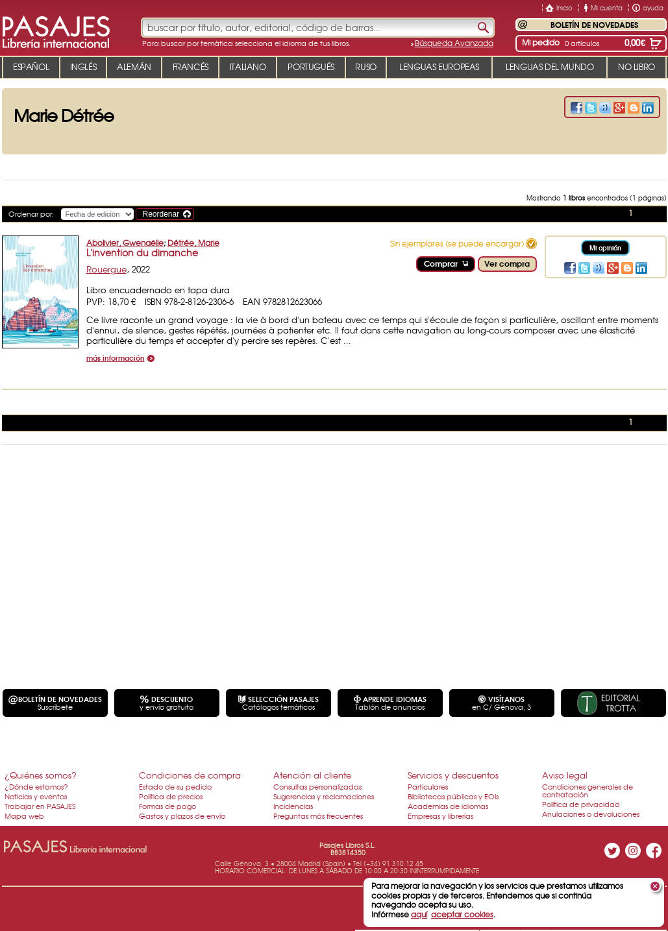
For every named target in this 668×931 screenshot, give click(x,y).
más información (115, 358)
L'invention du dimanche (142, 252)
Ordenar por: (31, 213)
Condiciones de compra (190, 775)
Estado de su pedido (175, 786)
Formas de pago (167, 806)
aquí (419, 914)
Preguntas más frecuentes (318, 815)
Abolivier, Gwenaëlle (125, 242)
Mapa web (24, 815)
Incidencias (293, 806)
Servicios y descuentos (453, 775)
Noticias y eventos (36, 796)
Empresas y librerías (440, 815)
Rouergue (106, 269)
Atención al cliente (312, 775)
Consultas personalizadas (317, 786)
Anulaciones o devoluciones (590, 813)
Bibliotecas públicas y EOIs (453, 796)
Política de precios (171, 796)
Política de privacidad (581, 804)
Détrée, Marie (193, 242)
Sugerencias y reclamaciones (323, 796)
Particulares (428, 786)
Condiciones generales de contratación (587, 790)
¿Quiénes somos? (41, 775)
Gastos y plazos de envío (182, 815)
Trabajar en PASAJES (40, 806)
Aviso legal (565, 775)
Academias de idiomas (448, 806)
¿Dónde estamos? (36, 786)
